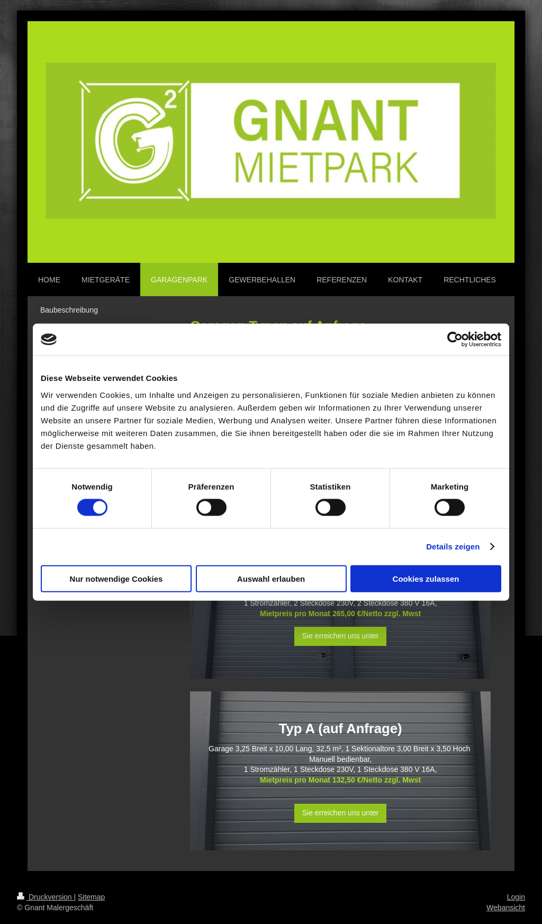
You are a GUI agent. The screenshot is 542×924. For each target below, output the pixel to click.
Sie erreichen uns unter (340, 636)
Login (516, 897)
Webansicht (505, 907)
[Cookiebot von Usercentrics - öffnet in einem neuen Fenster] (455, 340)
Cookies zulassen (426, 578)
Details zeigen (453, 546)
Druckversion (45, 897)
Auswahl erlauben (271, 578)
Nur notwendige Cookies (116, 578)
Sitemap (91, 897)
